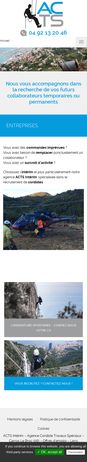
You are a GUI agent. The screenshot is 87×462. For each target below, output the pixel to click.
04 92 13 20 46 (48, 32)
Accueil (4, 40)
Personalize (76, 452)
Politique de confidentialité (60, 419)
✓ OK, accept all (49, 452)
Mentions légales (20, 419)
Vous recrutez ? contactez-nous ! (44, 383)
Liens (74, 441)
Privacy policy (46, 457)
